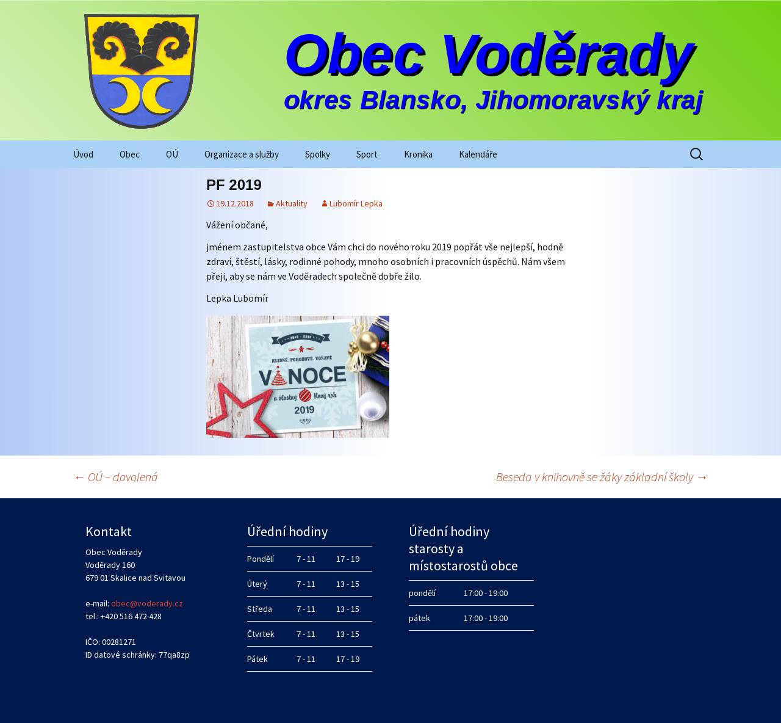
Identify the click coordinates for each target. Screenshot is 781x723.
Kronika (418, 154)
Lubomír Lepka (356, 203)
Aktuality (292, 203)
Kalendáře (478, 154)
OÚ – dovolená (115, 476)
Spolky (317, 154)
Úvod (83, 154)
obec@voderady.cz (147, 603)
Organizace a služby (241, 154)
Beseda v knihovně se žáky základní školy (602, 476)
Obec (130, 154)
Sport (367, 154)
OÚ (172, 154)
